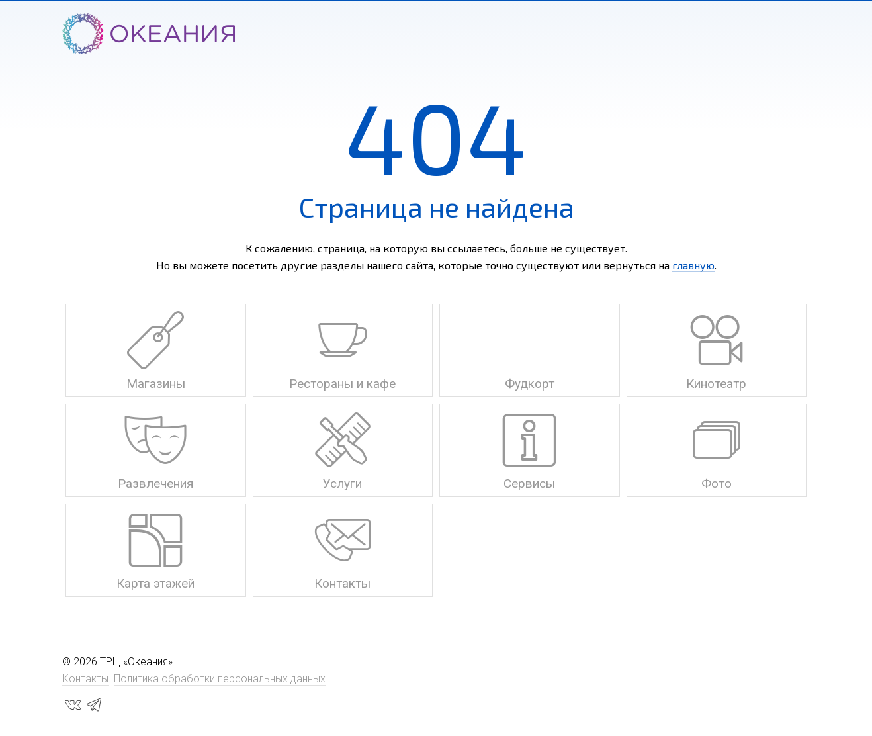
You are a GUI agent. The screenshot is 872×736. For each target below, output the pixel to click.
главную (693, 265)
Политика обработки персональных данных (220, 678)
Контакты (85, 678)
